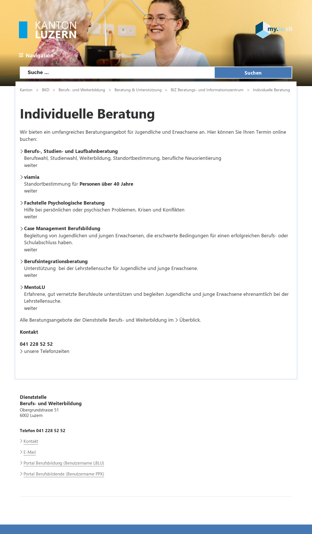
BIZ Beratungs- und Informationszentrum (207, 89)
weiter (30, 165)
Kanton (26, 89)
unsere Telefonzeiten (46, 351)
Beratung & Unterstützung (138, 89)
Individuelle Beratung (271, 89)
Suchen (253, 72)
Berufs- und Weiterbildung (82, 89)
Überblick (189, 319)
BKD (45, 89)
